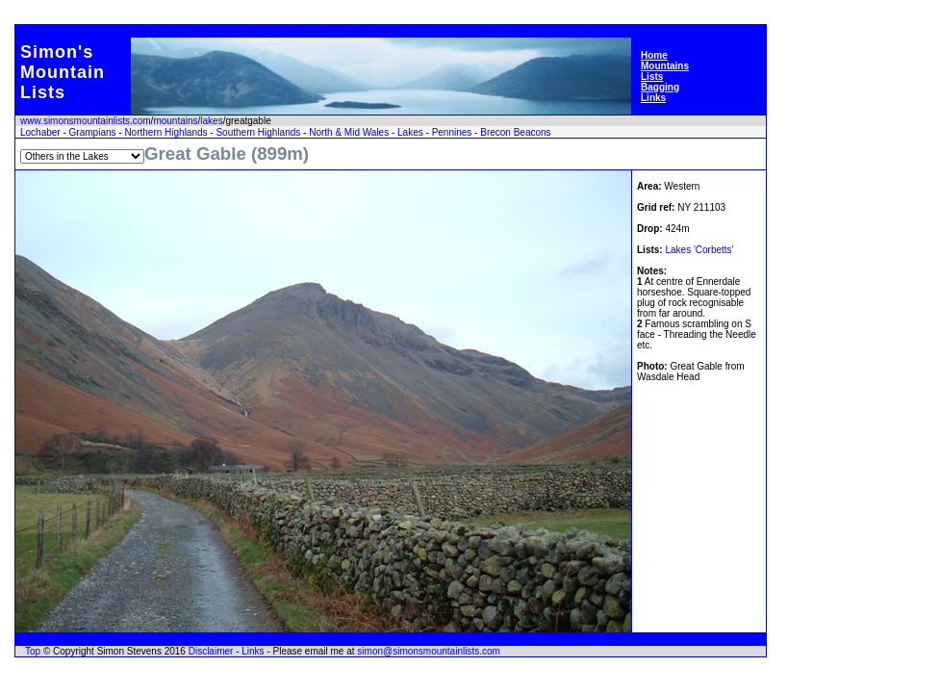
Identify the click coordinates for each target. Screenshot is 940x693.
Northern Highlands (165, 132)
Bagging (660, 87)
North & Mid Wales (349, 132)
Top (32, 651)
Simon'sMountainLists (62, 72)
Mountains (665, 66)
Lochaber (40, 132)
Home (654, 55)
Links (653, 97)
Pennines (452, 132)
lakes (211, 121)
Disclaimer (211, 651)
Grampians (92, 132)
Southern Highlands (258, 132)
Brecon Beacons (515, 132)
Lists (652, 76)
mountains (175, 121)
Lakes (410, 132)
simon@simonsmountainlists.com (428, 651)
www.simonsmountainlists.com (85, 121)
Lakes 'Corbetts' (699, 249)
